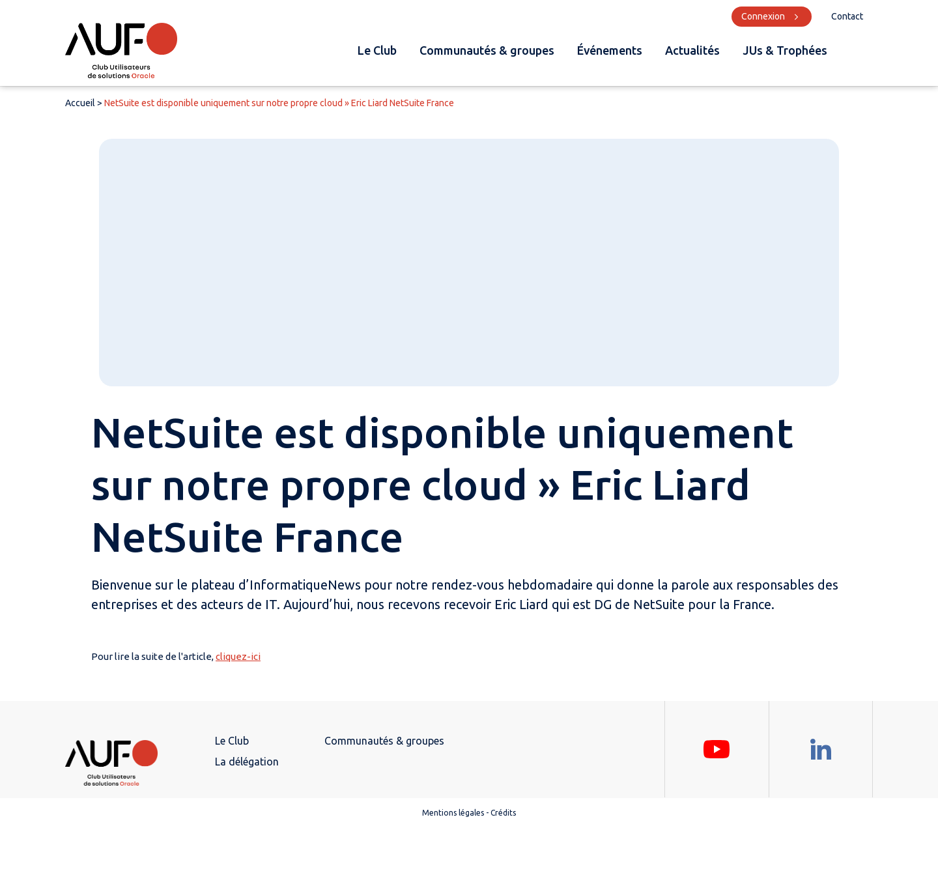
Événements (609, 50)
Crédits (503, 812)
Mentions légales (453, 812)
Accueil (80, 103)
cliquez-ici (238, 656)
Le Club (377, 50)
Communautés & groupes (486, 50)
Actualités (692, 50)
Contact (847, 16)
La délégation (247, 761)
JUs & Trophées (785, 50)
